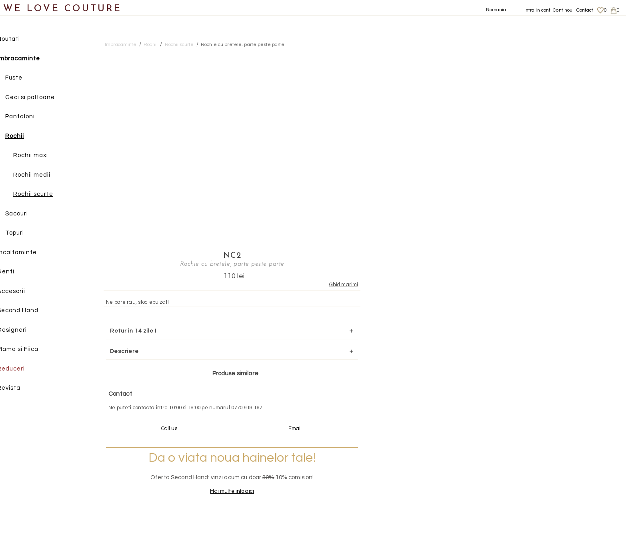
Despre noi (527, 459)
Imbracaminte (30, 59)
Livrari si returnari (536, 467)
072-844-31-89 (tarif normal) (363, 398)
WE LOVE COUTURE (62, 9)
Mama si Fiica (29, 350)
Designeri (23, 330)
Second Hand (29, 311)
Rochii (26, 136)
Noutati (20, 39)
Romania (496, 9)
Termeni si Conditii (536, 490)
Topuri (26, 233)
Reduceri (22, 369)
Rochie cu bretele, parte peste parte (242, 44)
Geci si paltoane (41, 98)
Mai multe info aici (516, 316)
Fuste (25, 78)
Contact (585, 10)
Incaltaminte (28, 253)
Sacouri (28, 214)
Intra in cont (537, 10)
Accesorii (23, 292)
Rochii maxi (42, 156)
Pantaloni (31, 117)
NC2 (517, 55)
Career (523, 498)
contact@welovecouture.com (538, 398)
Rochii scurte (45, 194)
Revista (20, 388)
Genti (17, 272)
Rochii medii (43, 175)
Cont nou (562, 10)
